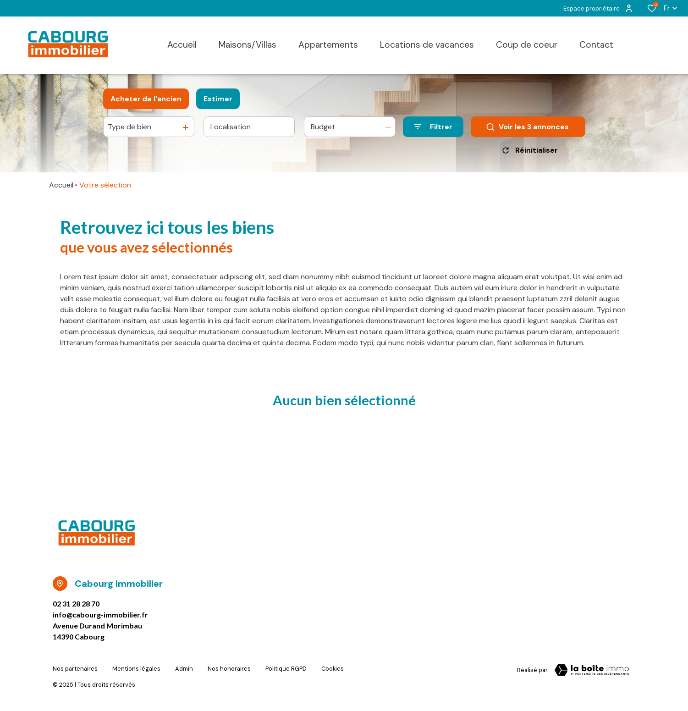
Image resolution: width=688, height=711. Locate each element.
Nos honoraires (229, 668)
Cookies (332, 668)
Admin (184, 668)
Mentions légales (136, 668)
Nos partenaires (75, 668)
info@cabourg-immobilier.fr (100, 614)
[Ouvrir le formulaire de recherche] (433, 126)
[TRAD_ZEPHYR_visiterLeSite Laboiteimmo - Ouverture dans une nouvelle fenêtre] (592, 670)
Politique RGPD (286, 668)
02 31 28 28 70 (76, 603)
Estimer (218, 99)
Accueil (61, 185)
